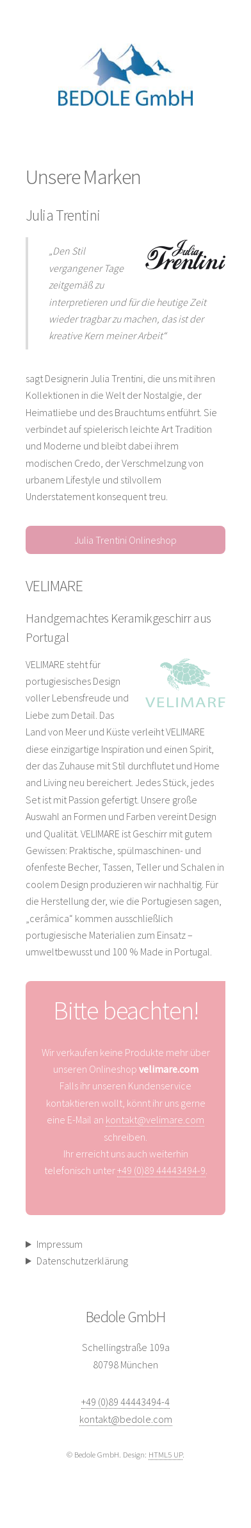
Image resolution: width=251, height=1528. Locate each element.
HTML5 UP (165, 1454)
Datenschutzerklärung (82, 1260)
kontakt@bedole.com (125, 1419)
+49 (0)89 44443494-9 (161, 1170)
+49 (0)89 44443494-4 (125, 1401)
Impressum (59, 1244)
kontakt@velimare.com (155, 1119)
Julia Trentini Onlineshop (125, 539)
